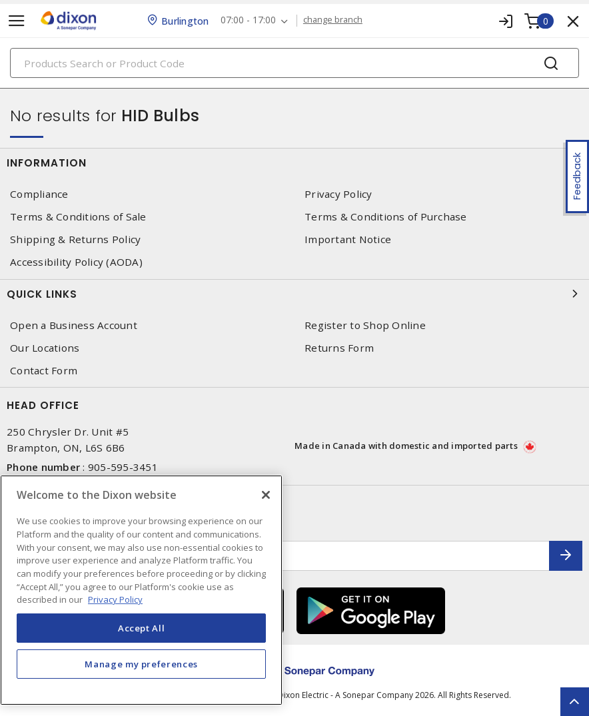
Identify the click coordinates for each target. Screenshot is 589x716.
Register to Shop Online (365, 325)
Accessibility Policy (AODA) (76, 262)
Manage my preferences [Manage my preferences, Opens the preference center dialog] (141, 664)
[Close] (266, 495)
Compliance (39, 194)
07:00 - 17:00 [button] (250, 20)
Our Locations (44, 348)
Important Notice (347, 239)
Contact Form (43, 370)
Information (294, 162)
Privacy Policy (338, 194)
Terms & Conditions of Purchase (385, 216)
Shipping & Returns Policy (75, 239)
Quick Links (294, 293)
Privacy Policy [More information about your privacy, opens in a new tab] (115, 599)
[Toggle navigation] (17, 21)
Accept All (141, 628)
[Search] (294, 63)
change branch (335, 20)
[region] (141, 590)
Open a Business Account (73, 325)
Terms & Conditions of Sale (78, 216)
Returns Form (339, 348)
